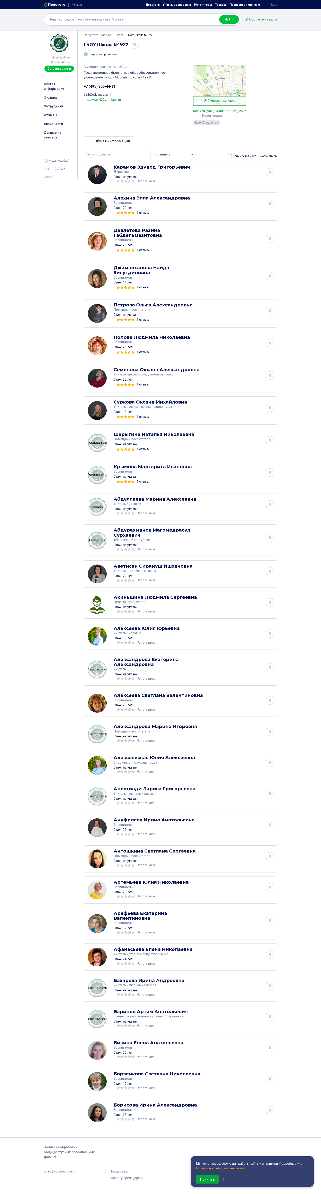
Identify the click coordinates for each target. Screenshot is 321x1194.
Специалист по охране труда (135, 762)
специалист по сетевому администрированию (149, 1016)
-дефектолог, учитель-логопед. (150, 374)
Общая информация (54, 86)
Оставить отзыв (59, 68)
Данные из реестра (52, 135)
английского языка (141, 571)
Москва (106, 35)
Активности (53, 124)
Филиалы (51, 98)
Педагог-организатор (130, 602)
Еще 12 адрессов (206, 122)
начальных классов (142, 793)
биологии (134, 504)
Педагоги (153, 4)
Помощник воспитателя (132, 310)
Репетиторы (203, 4)
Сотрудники (53, 106)
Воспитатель (123, 203)
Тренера (221, 4)
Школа (119, 35)
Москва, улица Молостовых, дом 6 (219, 111)
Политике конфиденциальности (220, 1168)
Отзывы (50, 115)
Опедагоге (91, 35)
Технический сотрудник (132, 540)
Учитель (120, 669)
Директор (121, 172)
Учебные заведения (177, 4)
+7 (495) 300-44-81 (100, 86)
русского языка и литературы (149, 407)
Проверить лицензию (245, 4)
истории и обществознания (147, 954)
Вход (273, 4)
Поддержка (119, 1171)
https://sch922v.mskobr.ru (102, 100)
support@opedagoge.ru (126, 1178)
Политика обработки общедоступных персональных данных (69, 1152)
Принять (207, 1179)
